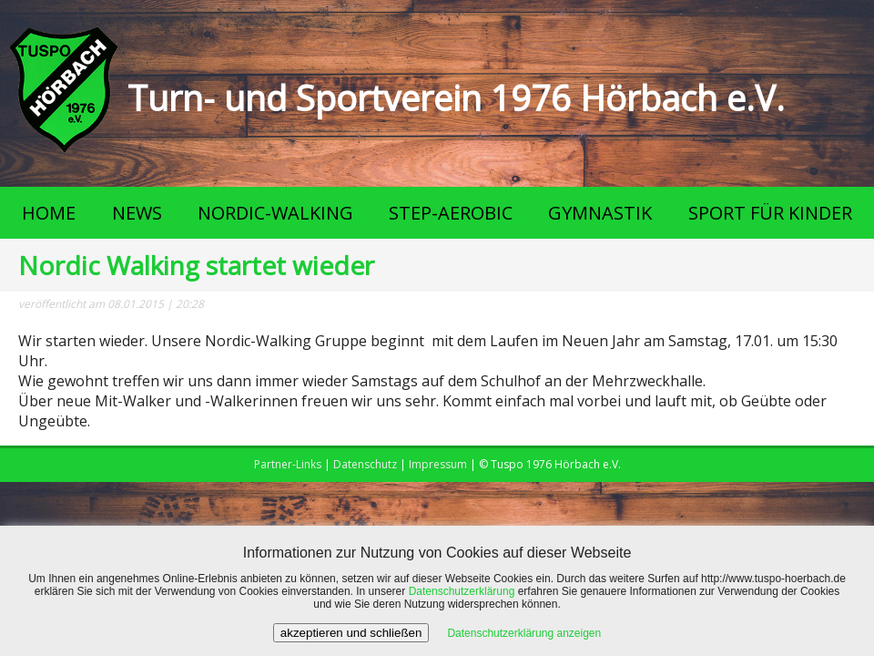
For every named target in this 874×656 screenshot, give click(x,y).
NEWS (137, 212)
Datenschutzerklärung (462, 591)
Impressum (438, 464)
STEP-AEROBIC (451, 212)
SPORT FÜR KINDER (770, 212)
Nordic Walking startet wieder (196, 265)
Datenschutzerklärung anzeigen (524, 633)
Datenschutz (365, 464)
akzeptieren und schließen (351, 633)
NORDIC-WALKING (275, 212)
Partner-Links (287, 464)
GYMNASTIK (600, 212)
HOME (49, 212)
